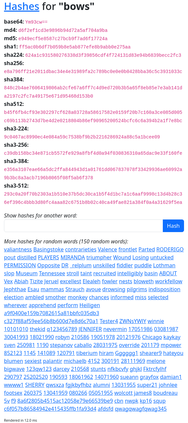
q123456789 (62, 329)
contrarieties (80, 249)
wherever (15, 305)
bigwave (14, 369)
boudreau (165, 392)
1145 (30, 353)
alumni (101, 384)
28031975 (105, 345)
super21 (147, 384)
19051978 (103, 337)
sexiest (33, 361)
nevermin (115, 329)
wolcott (123, 392)
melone (156, 361)
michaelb (75, 361)
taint (86, 273)
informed (122, 297)
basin (151, 273)
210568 (80, 369)
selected (158, 297)
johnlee (168, 384)
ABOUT (168, 273)
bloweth (144, 281)
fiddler (125, 265)
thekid (37, 329)
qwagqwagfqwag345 (141, 408)
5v (7, 400)
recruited (104, 273)
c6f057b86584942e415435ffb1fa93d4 (50, 408)
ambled (34, 297)
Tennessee (52, 273)
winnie (156, 321)
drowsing (114, 289)
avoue (93, 289)
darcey (61, 369)
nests (125, 281)
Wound (122, 257)
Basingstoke (48, 249)
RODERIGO (170, 249)
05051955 (101, 392)
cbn (118, 400)
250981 (26, 345)
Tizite (36, 281)
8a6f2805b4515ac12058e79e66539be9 (65, 400)
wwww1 (14, 384)
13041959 (55, 392)
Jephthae (15, 289)
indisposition (164, 289)
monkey (78, 297)
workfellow (168, 281)
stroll (73, 273)
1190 (42, 345)
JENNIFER (90, 329)
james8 (143, 392)
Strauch (74, 289)
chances (99, 297)
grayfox (149, 377)
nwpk (131, 400)
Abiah (21, 281)
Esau (33, 289)
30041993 (16, 337)
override (129, 345)
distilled (26, 257)
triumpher (99, 257)
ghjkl (136, 369)
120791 (66, 353)
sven (10, 345)
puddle (143, 265)
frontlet (127, 249)
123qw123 (39, 369)
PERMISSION (20, 265)
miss (140, 297)
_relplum (81, 265)
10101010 (16, 329)
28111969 (133, 361)
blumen (13, 361)
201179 (150, 345)
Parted (146, 249)
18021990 (42, 337)
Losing (140, 257)
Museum (26, 273)
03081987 (166, 329)
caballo (83, 345)
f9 (13, 400)
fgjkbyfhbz (79, 384)
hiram (106, 353)
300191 (110, 361)
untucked (162, 257)
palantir (52, 361)
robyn (62, 337)
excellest (70, 281)
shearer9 (151, 353)
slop (9, 273)
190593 (58, 377)
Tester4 (109, 321)
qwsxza (55, 384)
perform (67, 305)
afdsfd (105, 408)
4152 (94, 361)
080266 (78, 392)
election (14, 297)
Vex (8, 281)
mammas (52, 289)
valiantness (18, 249)
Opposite (48, 265)
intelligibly (130, 273)
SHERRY (35, 384)
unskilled (104, 265)
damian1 (171, 377)
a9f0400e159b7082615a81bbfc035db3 (51, 313)
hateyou (173, 353)
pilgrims (137, 289)
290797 (13, 377)
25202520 (36, 377)
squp (159, 400)
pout (10, 257)
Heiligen (90, 305)
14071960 (106, 377)
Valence (107, 249)
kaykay (171, 337)
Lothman (164, 265)
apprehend (42, 305)
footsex (13, 392)
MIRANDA (72, 257)
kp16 (146, 400)
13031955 (123, 384)
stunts (98, 369)
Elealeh (91, 281)
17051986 (140, 329)
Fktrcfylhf (154, 369)
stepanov (61, 345)
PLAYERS (48, 257)
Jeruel (51, 281)
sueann (129, 377)
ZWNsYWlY (132, 321)
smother (55, 297)
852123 (13, 353)
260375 (33, 392)
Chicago (152, 337)
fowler (109, 281)
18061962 (81, 377)
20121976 (128, 337)
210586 (80, 337)
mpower (171, 345)
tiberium (86, 353)
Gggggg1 (126, 353)
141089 (46, 353)
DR (65, 265)
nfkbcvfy (117, 369)
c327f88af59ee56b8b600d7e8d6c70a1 (51, 321)
